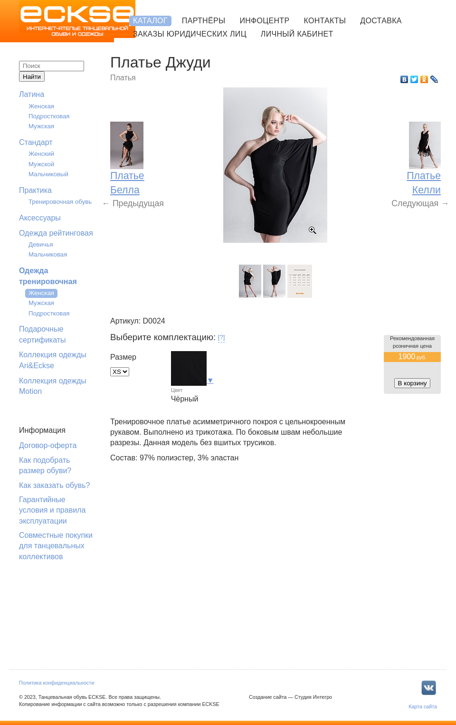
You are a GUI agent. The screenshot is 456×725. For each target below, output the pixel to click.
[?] (221, 337)
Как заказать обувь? (54, 485)
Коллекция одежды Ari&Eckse (52, 360)
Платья (123, 78)
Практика (35, 190)
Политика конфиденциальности (56, 683)
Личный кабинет (297, 34)
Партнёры (204, 21)
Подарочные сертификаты (42, 334)
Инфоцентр (264, 21)
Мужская (41, 126)
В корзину (412, 383)
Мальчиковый (48, 174)
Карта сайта (422, 706)
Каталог (150, 21)
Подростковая (49, 116)
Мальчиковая (47, 254)
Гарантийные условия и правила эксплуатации (52, 510)
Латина (31, 94)
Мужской (41, 164)
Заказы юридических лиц (190, 34)
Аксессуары (40, 218)
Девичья (40, 244)
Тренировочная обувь (60, 201)
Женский (41, 153)
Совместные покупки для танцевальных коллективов (56, 546)
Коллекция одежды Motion (52, 386)
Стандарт (36, 142)
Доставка (380, 21)
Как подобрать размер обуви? (45, 465)
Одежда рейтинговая (56, 233)
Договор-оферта (47, 445)
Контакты (325, 21)
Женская (41, 106)
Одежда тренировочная (48, 276)
